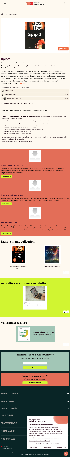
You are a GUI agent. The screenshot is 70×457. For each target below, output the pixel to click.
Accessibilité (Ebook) (40, 111)
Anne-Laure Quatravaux (17, 66)
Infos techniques (16, 111)
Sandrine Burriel (50, 66)
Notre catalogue (11, 14)
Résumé (5, 111)
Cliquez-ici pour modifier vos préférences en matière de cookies (35, 454)
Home (2, 14)
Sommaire (27, 111)
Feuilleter (63, 49)
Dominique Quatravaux (35, 66)
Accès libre (14, 68)
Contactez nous (35, 383)
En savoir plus (6, 176)
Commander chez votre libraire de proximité (17, 103)
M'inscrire (35, 368)
